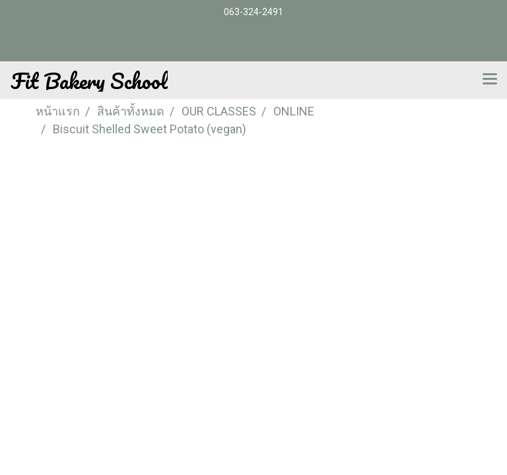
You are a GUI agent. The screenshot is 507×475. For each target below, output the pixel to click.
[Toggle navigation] (489, 79)
